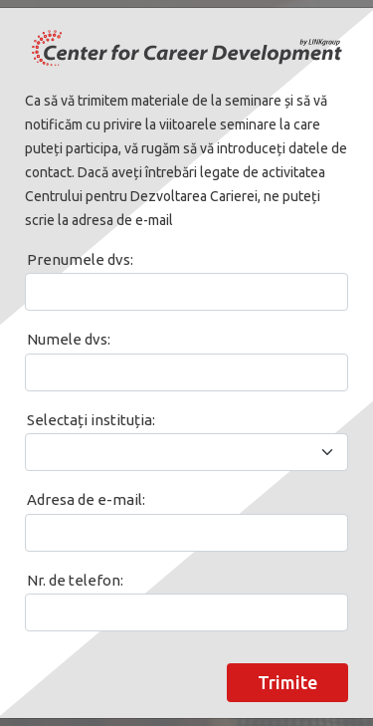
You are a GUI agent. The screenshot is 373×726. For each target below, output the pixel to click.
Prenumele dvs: (80, 259)
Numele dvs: (68, 339)
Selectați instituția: (91, 419)
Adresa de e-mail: (86, 499)
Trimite (287, 682)
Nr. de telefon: (75, 580)
